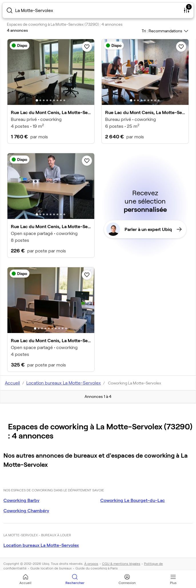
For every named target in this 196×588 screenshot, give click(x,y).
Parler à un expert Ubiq (144, 229)
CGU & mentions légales (121, 563)
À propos (91, 563)
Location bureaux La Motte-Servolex (41, 545)
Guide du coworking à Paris (96, 568)
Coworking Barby (21, 500)
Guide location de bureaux (51, 568)
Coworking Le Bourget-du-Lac (132, 500)
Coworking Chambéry (26, 510)
